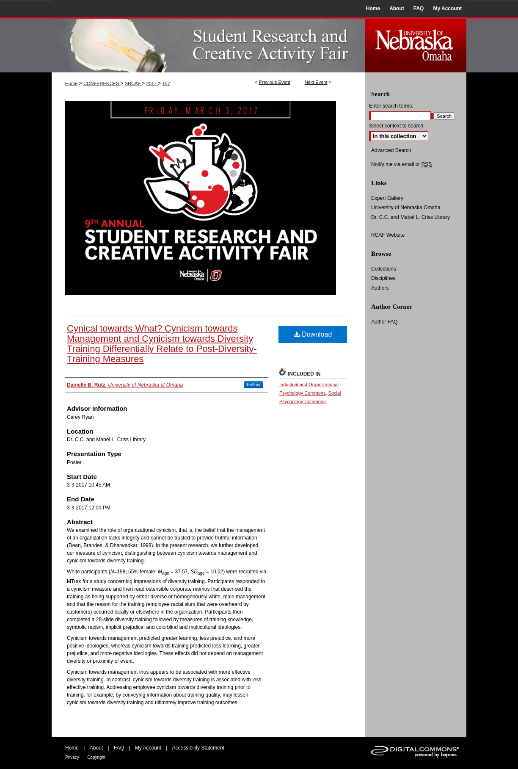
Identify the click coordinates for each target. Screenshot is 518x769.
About (96, 748)
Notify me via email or (401, 164)
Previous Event (274, 82)
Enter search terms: (391, 106)
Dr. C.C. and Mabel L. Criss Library (410, 217)
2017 (152, 83)
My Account (148, 748)
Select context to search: (396, 126)
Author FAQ (384, 322)
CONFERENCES (101, 83)
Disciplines (383, 278)
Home (71, 83)
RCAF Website (388, 235)
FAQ (119, 748)
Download (313, 334)
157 (166, 83)
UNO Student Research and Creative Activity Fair (208, 44)
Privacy (72, 757)
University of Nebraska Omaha (405, 207)
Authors (379, 288)
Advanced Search (391, 150)
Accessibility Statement (198, 748)
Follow (253, 384)
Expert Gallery (387, 198)
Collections (383, 269)
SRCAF (133, 83)
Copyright (96, 757)
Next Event (316, 82)
